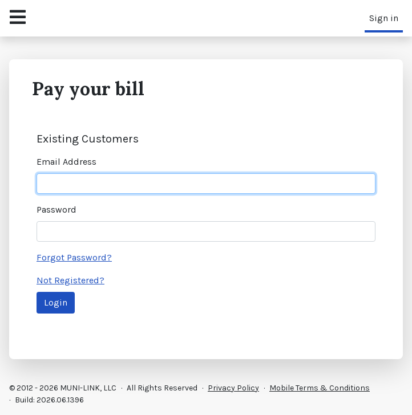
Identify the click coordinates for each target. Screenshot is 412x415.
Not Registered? (70, 280)
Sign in (383, 18)
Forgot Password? (74, 257)
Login (55, 302)
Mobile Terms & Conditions (319, 388)
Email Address (66, 161)
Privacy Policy (233, 388)
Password (56, 209)
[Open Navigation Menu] (17, 18)
